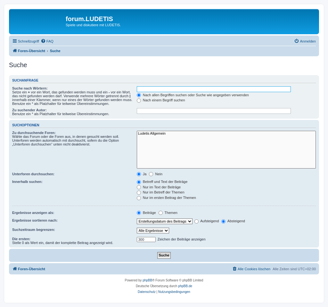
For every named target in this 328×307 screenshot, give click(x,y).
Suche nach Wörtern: (30, 88)
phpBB (147, 280)
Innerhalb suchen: (27, 182)
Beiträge (146, 213)
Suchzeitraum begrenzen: (33, 230)
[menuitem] (47, 41)
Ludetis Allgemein (226, 133)
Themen (168, 213)
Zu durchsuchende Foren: (34, 133)
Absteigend (233, 221)
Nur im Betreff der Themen (160, 192)
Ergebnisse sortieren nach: (35, 220)
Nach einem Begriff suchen (161, 100)
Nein (155, 174)
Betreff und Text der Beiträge (162, 182)
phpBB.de (185, 286)
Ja (142, 174)
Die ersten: (21, 239)
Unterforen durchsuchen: (33, 174)
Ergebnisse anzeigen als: (33, 213)
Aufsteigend (206, 221)
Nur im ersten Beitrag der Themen (166, 198)
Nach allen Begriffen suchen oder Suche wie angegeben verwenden (193, 95)
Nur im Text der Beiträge (159, 187)
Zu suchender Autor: (29, 110)
